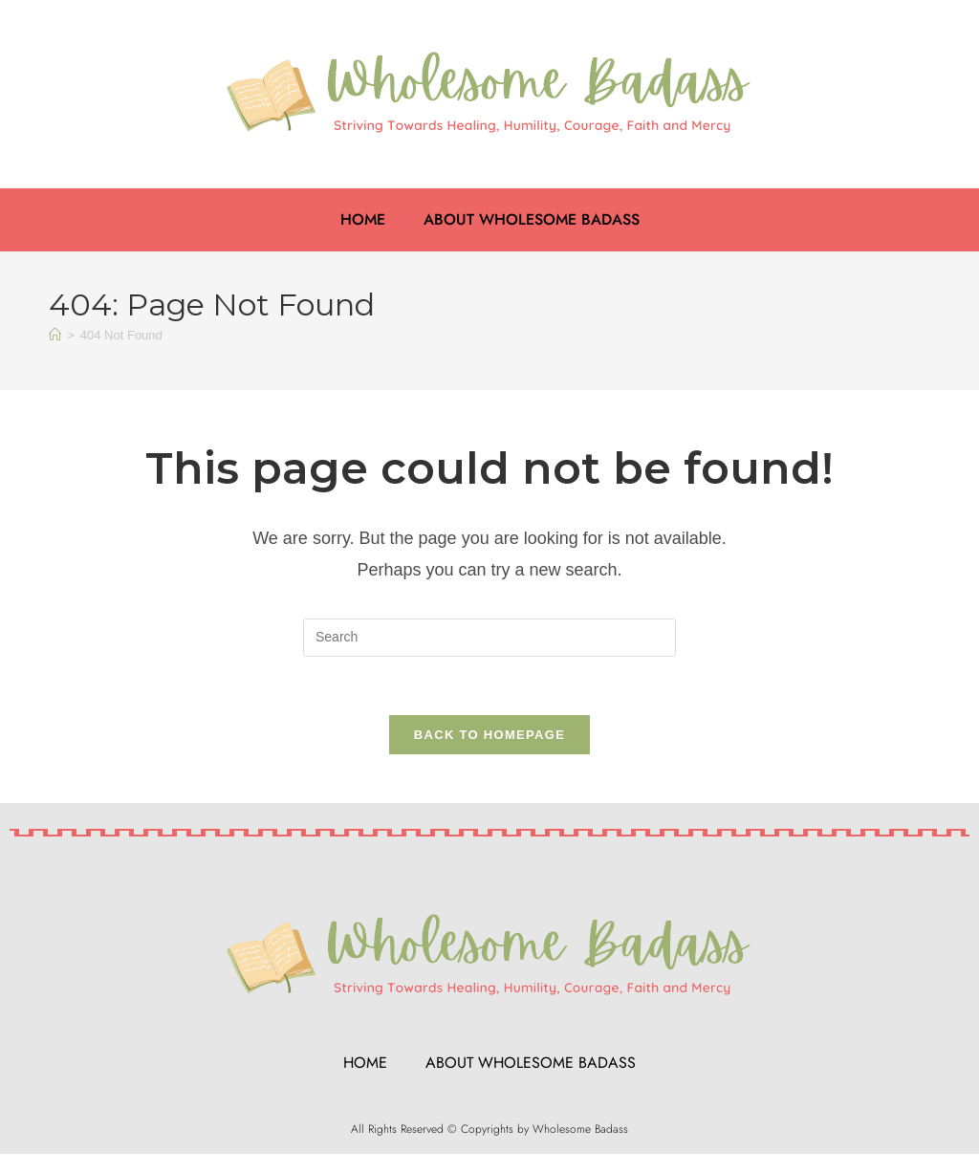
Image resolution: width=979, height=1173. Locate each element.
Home (362, 219)
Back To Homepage (489, 735)
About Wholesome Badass (532, 219)
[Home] (55, 335)
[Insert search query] (489, 638)
